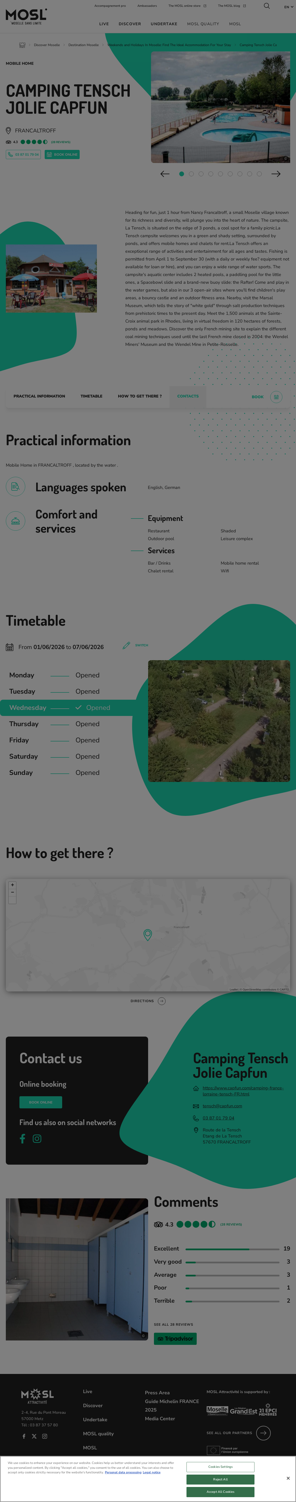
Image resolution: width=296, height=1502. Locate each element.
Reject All (220, 1482)
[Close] (288, 1481)
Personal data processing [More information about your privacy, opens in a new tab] (123, 1475)
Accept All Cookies (220, 1495)
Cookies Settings (220, 1470)
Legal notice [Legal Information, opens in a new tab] (152, 1475)
